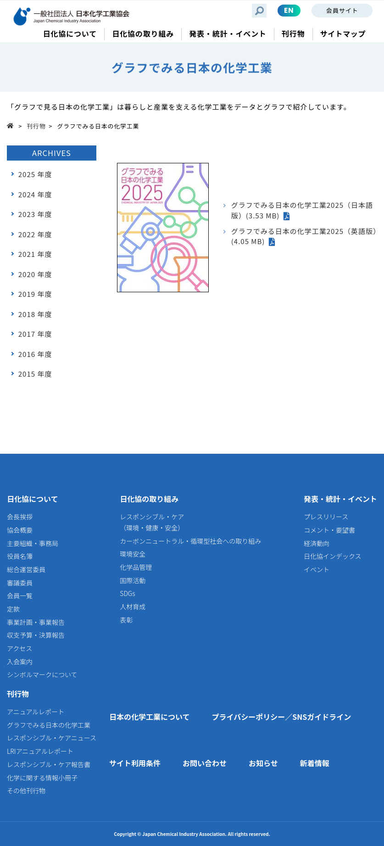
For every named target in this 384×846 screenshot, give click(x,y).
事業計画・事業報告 (36, 622)
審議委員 (20, 582)
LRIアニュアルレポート (40, 751)
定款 (13, 608)
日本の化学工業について (149, 716)
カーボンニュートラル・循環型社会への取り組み (190, 540)
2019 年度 (35, 294)
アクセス (19, 648)
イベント (316, 569)
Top (12, 125)
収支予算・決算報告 (36, 635)
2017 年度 (35, 334)
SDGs (127, 593)
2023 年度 (35, 214)
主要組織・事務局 (32, 543)
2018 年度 (35, 314)
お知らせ (263, 762)
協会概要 (20, 529)
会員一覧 (20, 595)
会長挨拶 (20, 516)
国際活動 (132, 580)
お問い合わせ (205, 762)
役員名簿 (20, 556)
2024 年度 (35, 194)
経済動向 (316, 543)
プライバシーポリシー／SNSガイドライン (281, 716)
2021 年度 (35, 254)
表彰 (126, 619)
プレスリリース (326, 516)
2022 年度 (35, 234)
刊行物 (36, 126)
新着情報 (314, 762)
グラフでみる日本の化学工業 (48, 724)
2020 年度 (35, 274)
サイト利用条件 (135, 762)
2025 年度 (35, 174)
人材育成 (132, 606)
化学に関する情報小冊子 (42, 777)
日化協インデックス (333, 556)
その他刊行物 (26, 790)
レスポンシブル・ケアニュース (51, 737)
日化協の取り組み (149, 498)
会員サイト (342, 10)
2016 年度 (35, 354)
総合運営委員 (26, 569)
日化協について (32, 498)
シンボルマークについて (42, 674)
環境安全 (132, 553)
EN (289, 10)
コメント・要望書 (329, 529)
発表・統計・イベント (340, 498)
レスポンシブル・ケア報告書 (48, 764)
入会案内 (20, 661)
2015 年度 (35, 373)
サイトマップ (343, 33)
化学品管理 (136, 567)
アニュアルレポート (35, 711)
